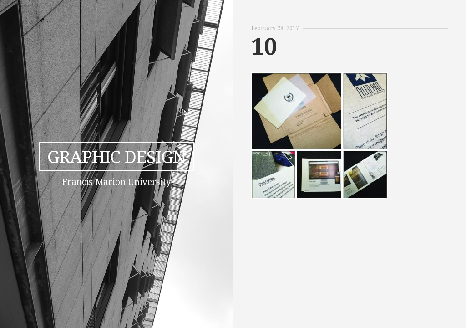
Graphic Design (116, 156)
